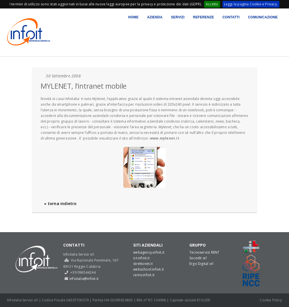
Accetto (212, 4)
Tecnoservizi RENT (204, 252)
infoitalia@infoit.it (83, 278)
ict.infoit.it (141, 258)
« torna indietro (60, 203)
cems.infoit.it (143, 275)
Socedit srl (198, 258)
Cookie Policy (271, 300)
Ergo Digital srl (201, 263)
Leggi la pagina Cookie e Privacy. (251, 4)
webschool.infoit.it (148, 269)
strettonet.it (143, 263)
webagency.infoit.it (148, 252)
